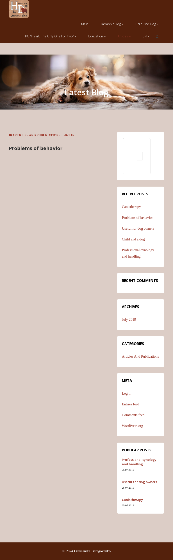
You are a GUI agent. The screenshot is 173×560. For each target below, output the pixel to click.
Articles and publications (36, 135)
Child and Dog (147, 24)
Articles (124, 36)
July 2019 (129, 319)
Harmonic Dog (112, 24)
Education (97, 36)
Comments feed (133, 415)
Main (84, 24)
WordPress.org (132, 426)
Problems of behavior (35, 148)
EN (146, 36)
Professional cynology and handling (139, 461)
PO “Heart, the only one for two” (51, 36)
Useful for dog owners (138, 228)
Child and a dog (133, 239)
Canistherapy (131, 207)
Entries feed (130, 404)
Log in (126, 393)
